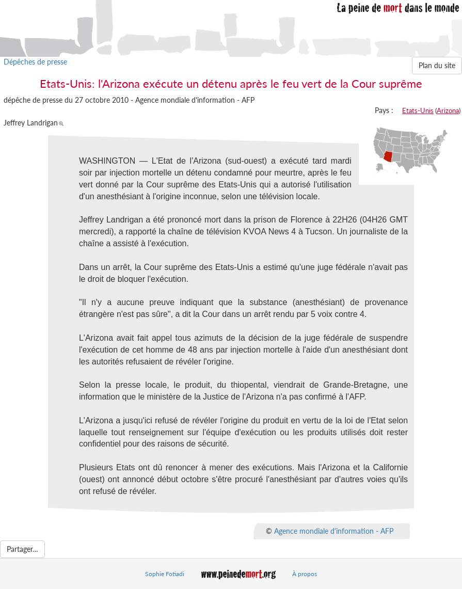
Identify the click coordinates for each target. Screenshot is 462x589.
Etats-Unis (418, 110)
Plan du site (437, 65)
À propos (304, 574)
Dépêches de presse (35, 61)
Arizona (448, 110)
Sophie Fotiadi (164, 574)
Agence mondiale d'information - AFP (333, 530)
